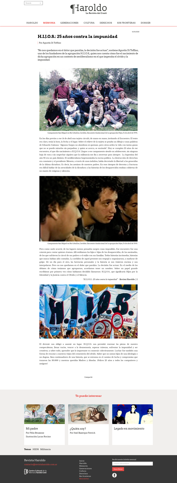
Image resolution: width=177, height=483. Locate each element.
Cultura (89, 23)
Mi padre (32, 428)
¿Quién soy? (78, 428)
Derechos (106, 23)
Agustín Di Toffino (52, 43)
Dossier (146, 23)
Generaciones (69, 23)
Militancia (45, 449)
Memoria (49, 23)
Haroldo (32, 23)
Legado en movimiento (129, 428)
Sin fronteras (126, 23)
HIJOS (36, 449)
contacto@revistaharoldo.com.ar (40, 464)
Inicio (81, 461)
